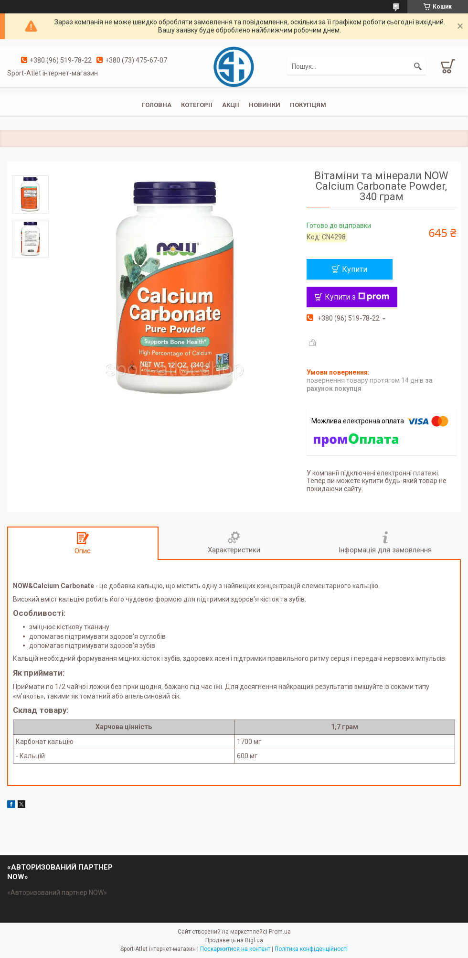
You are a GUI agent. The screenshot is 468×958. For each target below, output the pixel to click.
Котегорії (197, 104)
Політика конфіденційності (311, 949)
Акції (230, 104)
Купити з (357, 296)
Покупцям (308, 104)
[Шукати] (417, 66)
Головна (156, 104)
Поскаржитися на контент (235, 949)
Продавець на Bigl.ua (234, 940)
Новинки (264, 104)
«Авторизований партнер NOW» (57, 892)
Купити (354, 269)
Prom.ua (280, 931)
